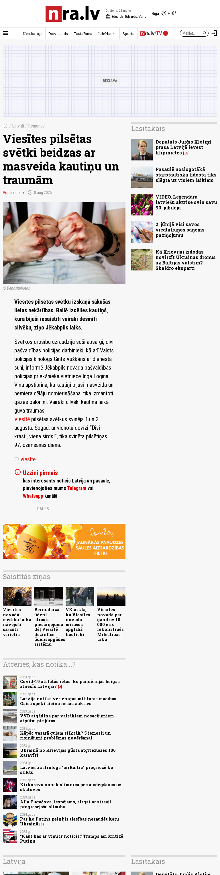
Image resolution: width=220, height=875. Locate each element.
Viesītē (22, 419)
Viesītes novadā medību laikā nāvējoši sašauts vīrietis (17, 622)
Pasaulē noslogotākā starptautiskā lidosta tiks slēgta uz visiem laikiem (186, 174)
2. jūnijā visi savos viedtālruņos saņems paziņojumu (180, 229)
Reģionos (36, 126)
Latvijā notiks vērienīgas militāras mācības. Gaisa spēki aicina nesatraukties (68, 701)
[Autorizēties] (214, 33)
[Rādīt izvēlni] (5, 33)
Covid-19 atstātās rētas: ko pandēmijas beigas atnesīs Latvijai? (70, 684)
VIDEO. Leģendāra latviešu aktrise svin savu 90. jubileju (186, 202)
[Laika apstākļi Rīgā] (164, 14)
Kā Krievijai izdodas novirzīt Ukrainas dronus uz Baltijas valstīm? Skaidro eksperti (186, 260)
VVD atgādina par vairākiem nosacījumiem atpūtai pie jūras (67, 718)
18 (186, 153)
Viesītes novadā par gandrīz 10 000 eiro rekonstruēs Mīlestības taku (110, 624)
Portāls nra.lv (13, 192)
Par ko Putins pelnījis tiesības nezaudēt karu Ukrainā (69, 821)
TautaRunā (83, 33)
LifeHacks (107, 33)
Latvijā (18, 126)
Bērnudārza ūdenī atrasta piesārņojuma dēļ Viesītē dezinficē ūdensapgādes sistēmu (49, 627)
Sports (128, 33)
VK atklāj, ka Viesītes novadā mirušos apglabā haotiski (78, 622)
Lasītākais (148, 128)
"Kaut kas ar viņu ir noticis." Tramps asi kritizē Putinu (71, 838)
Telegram (76, 488)
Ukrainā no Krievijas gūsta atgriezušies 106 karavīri (68, 753)
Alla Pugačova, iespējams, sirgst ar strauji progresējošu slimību (65, 804)
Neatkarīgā (32, 33)
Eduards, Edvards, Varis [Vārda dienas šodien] (126, 16)
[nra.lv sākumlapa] (73, 14)
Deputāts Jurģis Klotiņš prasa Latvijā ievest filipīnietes (183, 147)
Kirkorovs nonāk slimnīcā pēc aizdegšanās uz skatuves (70, 787)
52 (42, 824)
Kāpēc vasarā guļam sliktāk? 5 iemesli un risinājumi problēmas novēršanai (65, 735)
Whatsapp (33, 496)
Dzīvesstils (58, 33)
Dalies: (43, 509)
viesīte (25, 459)
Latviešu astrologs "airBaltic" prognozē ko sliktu (66, 770)
